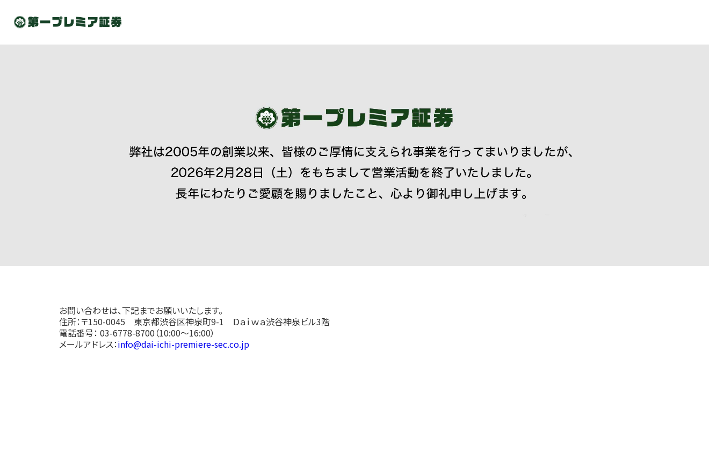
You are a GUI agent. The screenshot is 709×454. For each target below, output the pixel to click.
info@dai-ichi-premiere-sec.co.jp (184, 344)
